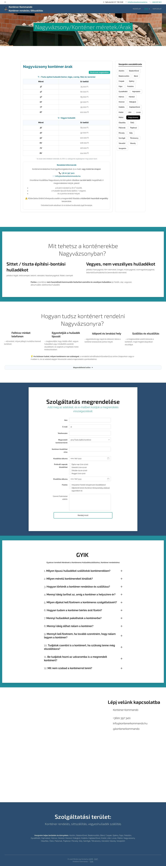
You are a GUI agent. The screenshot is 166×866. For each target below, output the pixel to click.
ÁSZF (96, 859)
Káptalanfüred (125, 114)
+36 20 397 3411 (68, 173)
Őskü (133, 131)
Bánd (137, 76)
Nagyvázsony (134, 125)
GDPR (91, 859)
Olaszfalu (123, 131)
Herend (133, 103)
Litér (121, 120)
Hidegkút (123, 109)
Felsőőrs (131, 87)
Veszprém (123, 158)
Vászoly (134, 152)
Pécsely (122, 141)
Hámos (136, 98)
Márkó (121, 125)
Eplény (133, 82)
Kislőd (138, 114)
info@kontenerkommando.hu (137, 2)
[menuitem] (135, 9)
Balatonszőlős (125, 76)
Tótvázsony (135, 147)
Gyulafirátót (124, 93)
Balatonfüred (135, 71)
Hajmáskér (123, 98)
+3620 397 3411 (157, 2)
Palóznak (122, 136)
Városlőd (122, 152)
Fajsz (121, 87)
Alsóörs (122, 71)
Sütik (91, 861)
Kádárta (135, 109)
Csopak (122, 82)
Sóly (132, 141)
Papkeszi (135, 136)
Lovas (129, 120)
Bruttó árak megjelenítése (99, 72)
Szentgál (122, 147)
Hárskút (122, 103)
